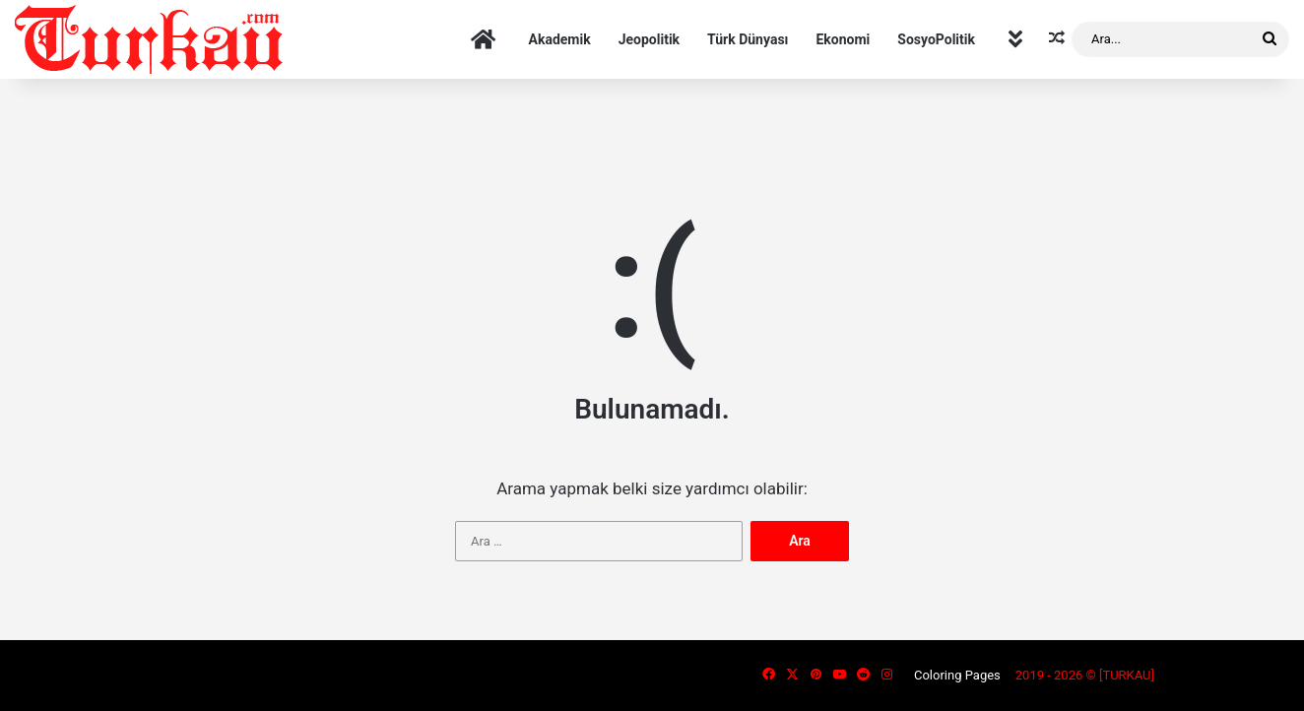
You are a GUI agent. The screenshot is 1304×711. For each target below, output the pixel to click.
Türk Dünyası (747, 39)
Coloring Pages (957, 675)
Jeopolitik (649, 39)
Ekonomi (842, 39)
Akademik (560, 39)
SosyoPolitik (936, 39)
